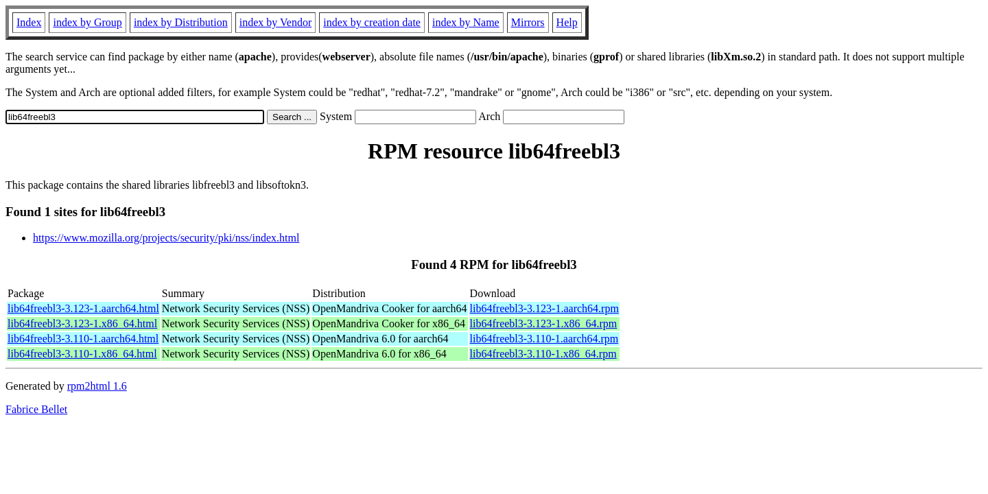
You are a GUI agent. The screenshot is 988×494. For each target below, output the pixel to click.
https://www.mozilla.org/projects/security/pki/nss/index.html (166, 238)
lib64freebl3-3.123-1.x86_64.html (82, 323)
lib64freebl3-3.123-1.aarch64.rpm (544, 308)
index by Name (465, 22)
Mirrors (528, 22)
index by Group (87, 22)
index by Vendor (275, 22)
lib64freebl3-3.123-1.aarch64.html (83, 308)
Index (28, 22)
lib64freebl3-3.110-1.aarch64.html (83, 338)
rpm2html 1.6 (97, 386)
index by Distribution (181, 22)
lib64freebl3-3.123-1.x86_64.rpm (544, 323)
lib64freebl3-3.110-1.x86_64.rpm (543, 354)
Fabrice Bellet (36, 409)
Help (567, 22)
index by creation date (372, 22)
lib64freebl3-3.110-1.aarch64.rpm (544, 338)
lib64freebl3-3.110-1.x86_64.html (82, 354)
